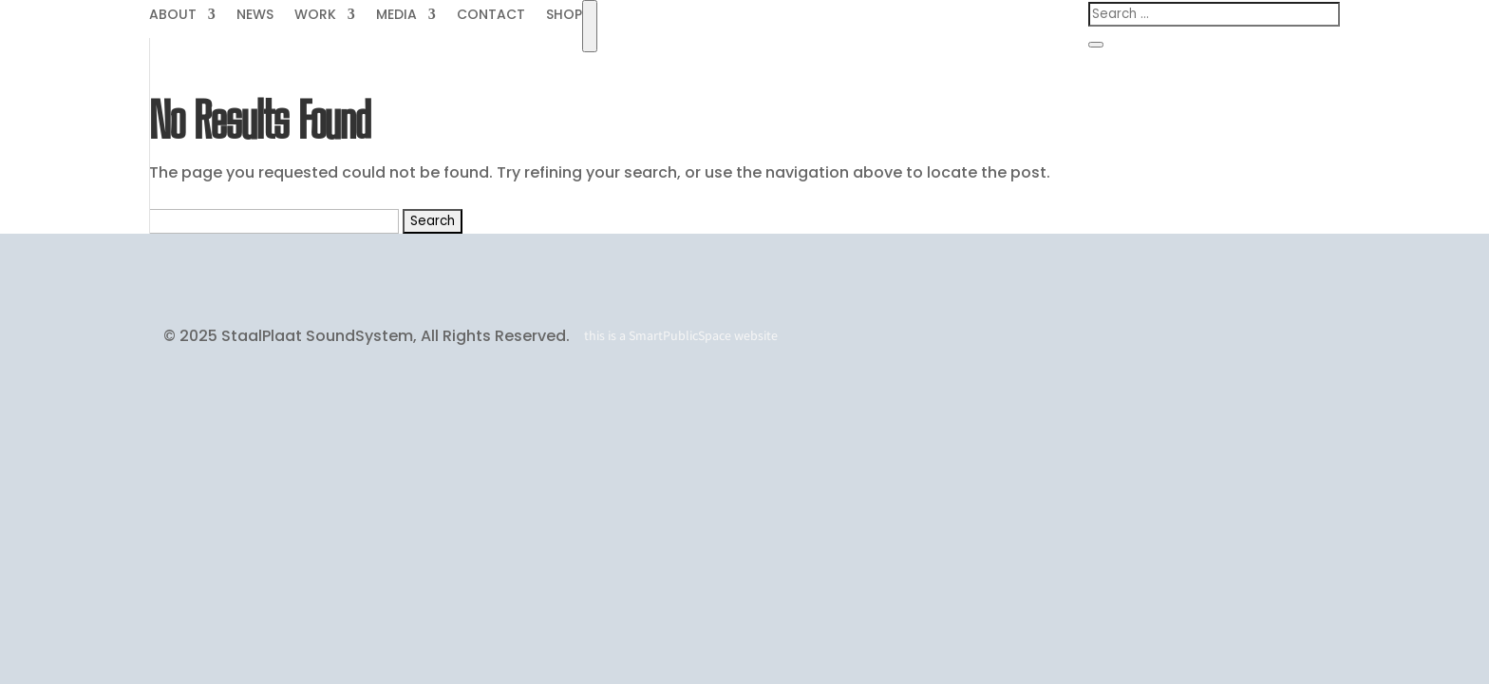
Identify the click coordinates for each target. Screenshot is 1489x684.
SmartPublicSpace (680, 335)
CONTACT (491, 16)
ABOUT (173, 16)
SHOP (564, 16)
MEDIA (396, 16)
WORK (315, 16)
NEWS (254, 16)
